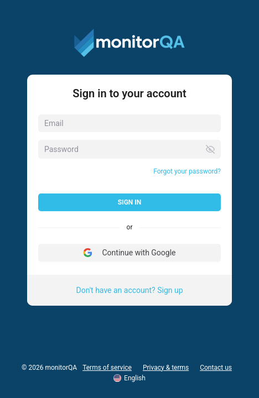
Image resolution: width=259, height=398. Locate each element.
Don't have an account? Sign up (129, 290)
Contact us (216, 367)
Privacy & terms (166, 367)
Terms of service (107, 367)
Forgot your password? (187, 171)
